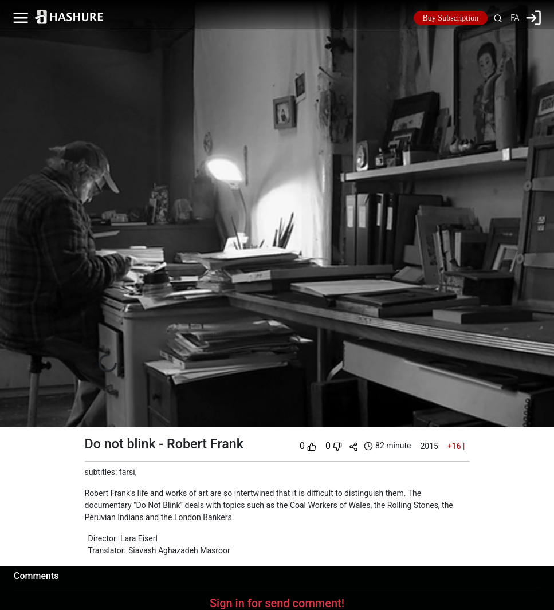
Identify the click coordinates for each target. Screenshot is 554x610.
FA (514, 17)
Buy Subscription (451, 18)
